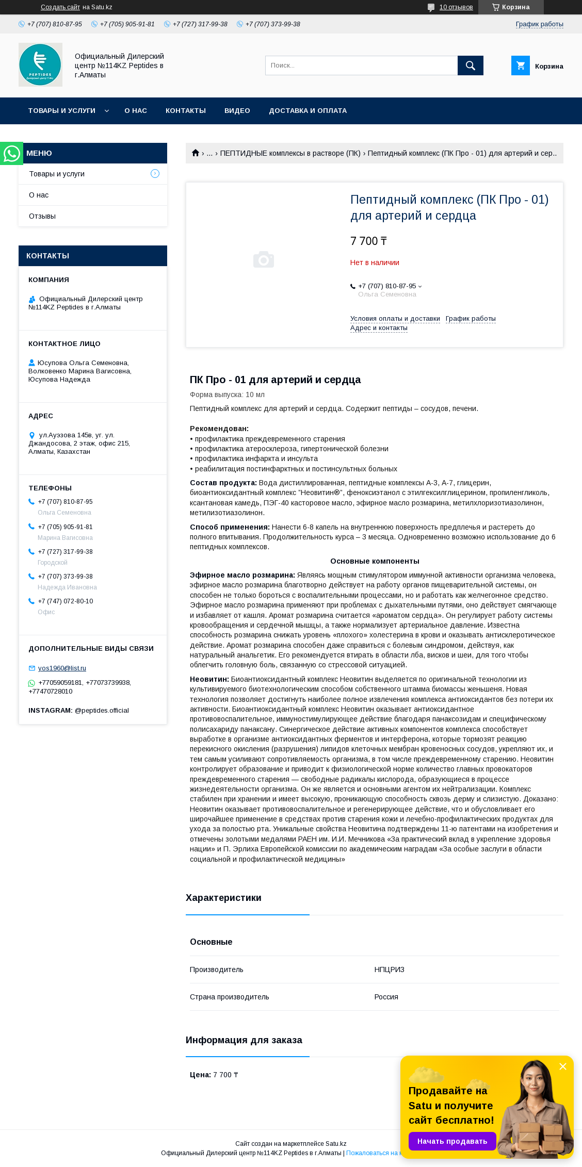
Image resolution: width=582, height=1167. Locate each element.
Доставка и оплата (308, 110)
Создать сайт (60, 7)
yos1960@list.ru (62, 668)
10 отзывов (456, 7)
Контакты (186, 110)
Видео (237, 110)
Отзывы (42, 216)
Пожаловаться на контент (384, 1153)
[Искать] (470, 65)
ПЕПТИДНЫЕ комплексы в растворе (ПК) (290, 153)
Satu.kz (336, 1143)
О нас (135, 110)
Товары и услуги (61, 110)
